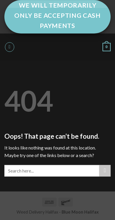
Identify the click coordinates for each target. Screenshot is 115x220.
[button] (9, 47)
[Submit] (105, 171)
